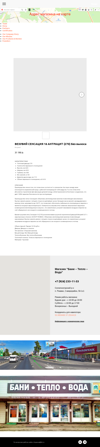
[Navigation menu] (4, 4)
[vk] (80, 443)
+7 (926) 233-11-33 (67, 281)
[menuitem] (4, 24)
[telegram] (85, 443)
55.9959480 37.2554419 (65, 315)
